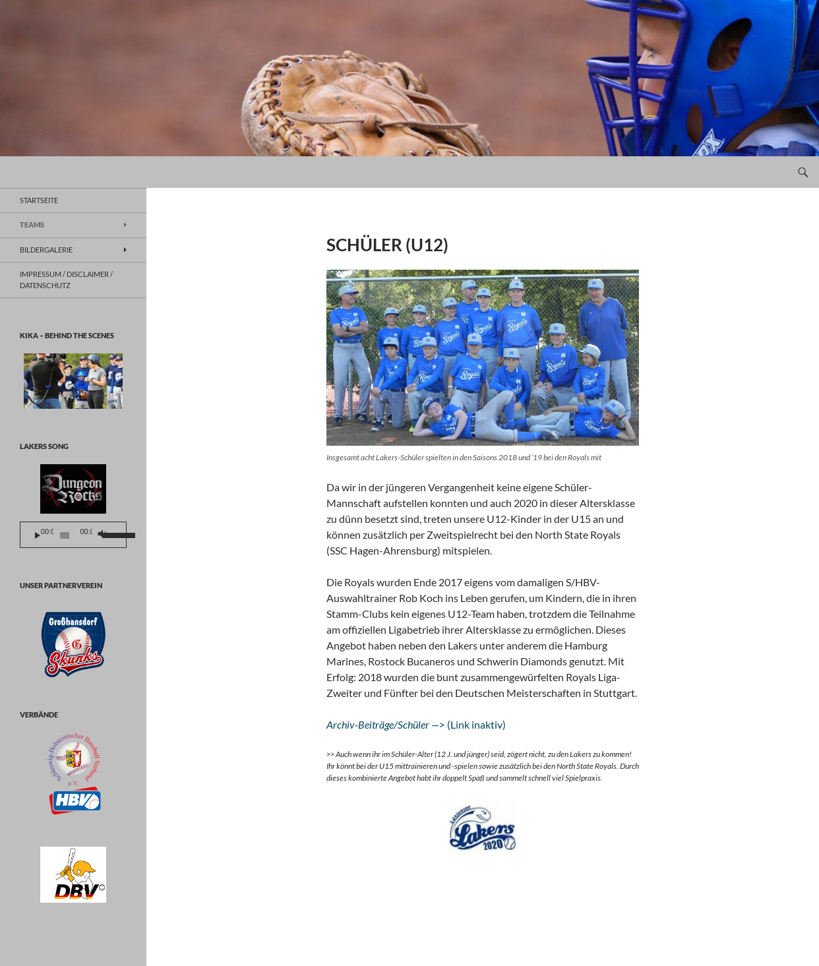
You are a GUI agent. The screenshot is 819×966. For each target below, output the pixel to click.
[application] (73, 535)
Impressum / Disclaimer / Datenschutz (66, 279)
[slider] (65, 535)
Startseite (39, 200)
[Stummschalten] (101, 535)
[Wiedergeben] (37, 535)
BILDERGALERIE (46, 249)
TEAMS (32, 224)
